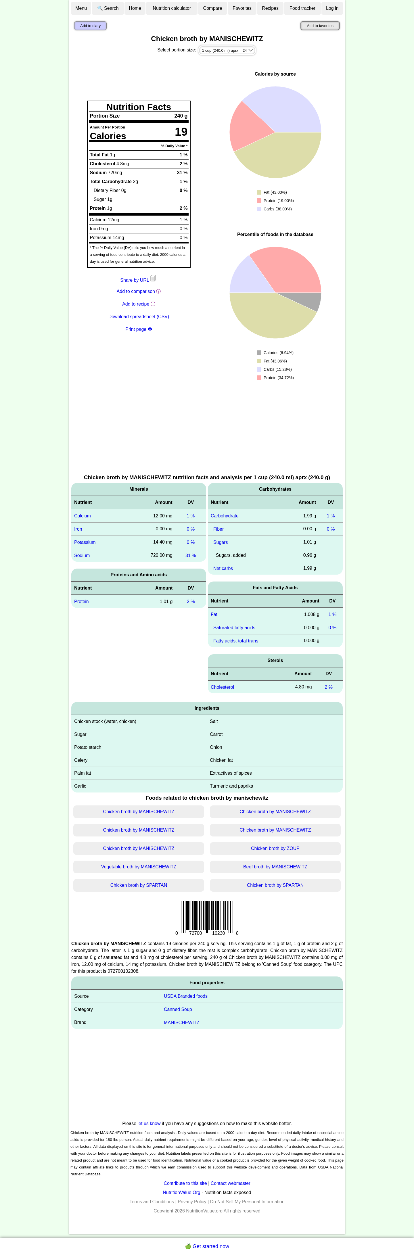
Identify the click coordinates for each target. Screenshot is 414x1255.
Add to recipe (135, 304)
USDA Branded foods (186, 996)
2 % (191, 601)
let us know (149, 1123)
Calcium (82, 515)
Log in (332, 8)
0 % (191, 529)
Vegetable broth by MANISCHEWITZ (138, 866)
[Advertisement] (207, 430)
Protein (81, 601)
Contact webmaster (230, 1183)
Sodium (82, 555)
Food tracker (302, 8)
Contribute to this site (185, 1183)
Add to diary (90, 26)
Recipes (270, 8)
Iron (78, 529)
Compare (212, 8)
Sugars (220, 542)
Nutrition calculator (172, 8)
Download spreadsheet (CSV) (138, 316)
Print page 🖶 (138, 329)
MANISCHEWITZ (182, 1022)
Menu (81, 8)
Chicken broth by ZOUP (275, 848)
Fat (214, 614)
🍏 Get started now (207, 1246)
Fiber (218, 529)
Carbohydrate (225, 515)
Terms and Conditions (151, 1201)
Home (135, 8)
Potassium (85, 542)
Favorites (242, 8)
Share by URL (138, 280)
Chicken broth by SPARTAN (138, 885)
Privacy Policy (192, 1201)
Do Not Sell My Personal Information (247, 1201)
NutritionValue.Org (181, 1192)
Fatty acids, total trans (235, 640)
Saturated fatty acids (234, 627)
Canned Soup (178, 1009)
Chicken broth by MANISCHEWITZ (138, 811)
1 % (191, 515)
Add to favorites (320, 26)
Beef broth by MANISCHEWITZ (275, 866)
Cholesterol (222, 686)
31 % (190, 555)
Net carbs (223, 568)
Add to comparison (136, 291)
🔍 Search (108, 8)
